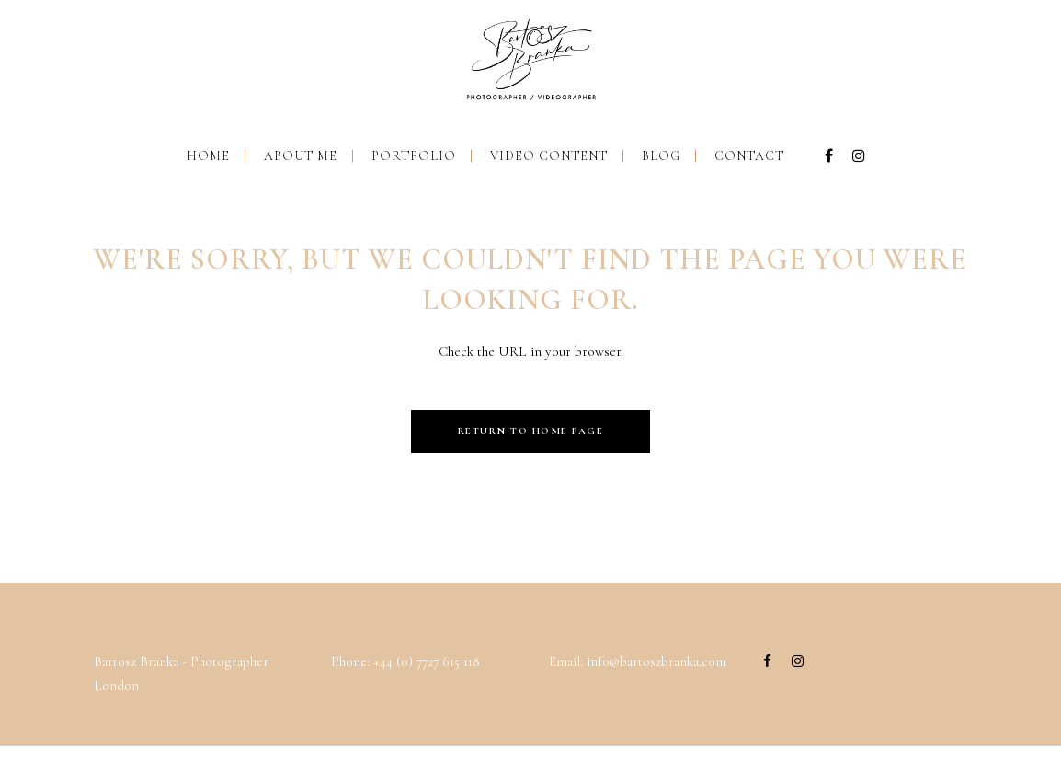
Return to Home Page (531, 431)
